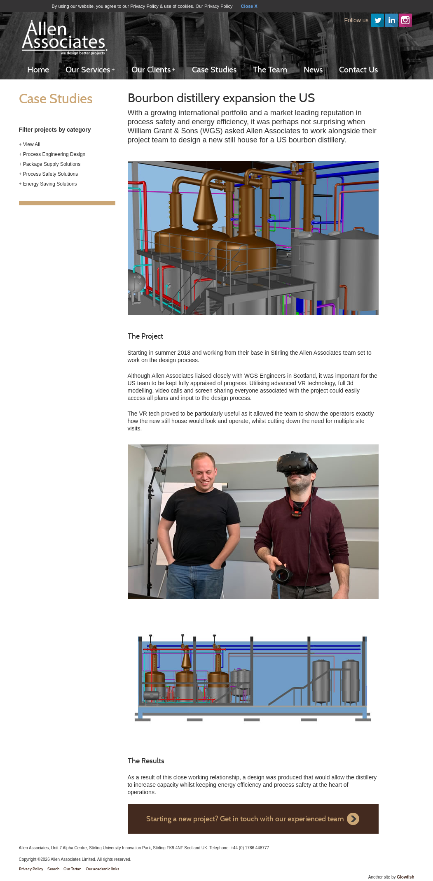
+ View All (29, 144)
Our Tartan (72, 869)
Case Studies (214, 69)
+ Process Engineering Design (52, 154)
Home (38, 69)
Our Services (90, 69)
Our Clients (153, 69)
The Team (270, 69)
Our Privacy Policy (214, 6)
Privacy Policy (31, 869)
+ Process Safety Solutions (48, 174)
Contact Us (358, 69)
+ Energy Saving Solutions (48, 184)
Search (53, 869)
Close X (249, 6)
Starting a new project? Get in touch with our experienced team (245, 818)
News (313, 69)
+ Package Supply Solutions (50, 164)
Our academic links (102, 869)
